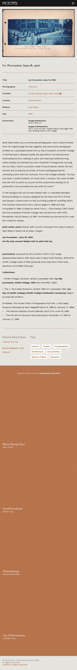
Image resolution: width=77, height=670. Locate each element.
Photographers (61, 346)
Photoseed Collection (49, 373)
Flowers (46, 346)
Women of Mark (38, 357)
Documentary (53, 352)
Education (55, 357)
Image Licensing (19, 665)
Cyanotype (33, 107)
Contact (6, 665)
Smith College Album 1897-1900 (44, 94)
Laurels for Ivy (10, 342)
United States (34, 100)
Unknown (32, 87)
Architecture (37, 352)
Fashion (35, 346)
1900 (30, 114)
